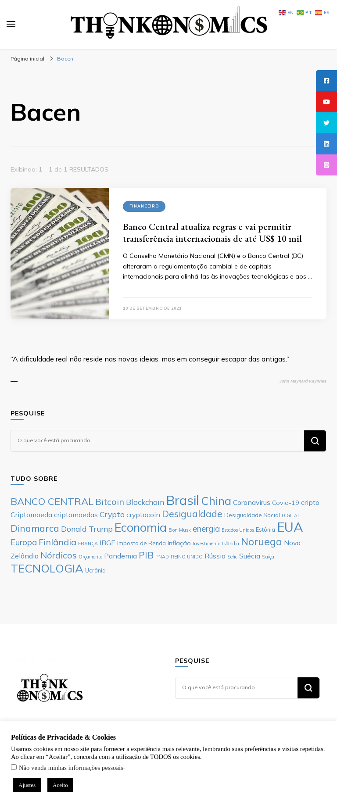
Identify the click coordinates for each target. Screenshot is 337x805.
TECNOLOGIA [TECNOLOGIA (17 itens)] (47, 568)
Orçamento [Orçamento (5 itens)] (90, 557)
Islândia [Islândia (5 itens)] (230, 543)
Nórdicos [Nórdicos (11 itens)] (58, 555)
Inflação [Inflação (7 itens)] (179, 543)
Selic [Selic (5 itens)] (232, 557)
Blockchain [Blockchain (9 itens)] (145, 502)
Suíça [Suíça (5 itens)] (268, 557)
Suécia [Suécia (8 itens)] (249, 555)
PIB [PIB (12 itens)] (146, 555)
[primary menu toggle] (11, 24)
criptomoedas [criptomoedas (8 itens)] (76, 514)
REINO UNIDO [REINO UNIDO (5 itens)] (187, 557)
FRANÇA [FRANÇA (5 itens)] (88, 543)
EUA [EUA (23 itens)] (290, 527)
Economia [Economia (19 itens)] (141, 527)
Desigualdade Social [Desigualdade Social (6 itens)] (252, 515)
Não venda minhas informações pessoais (71, 767)
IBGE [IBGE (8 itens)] (107, 542)
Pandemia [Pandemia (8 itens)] (120, 555)
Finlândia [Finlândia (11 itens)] (57, 542)
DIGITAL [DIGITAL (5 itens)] (291, 515)
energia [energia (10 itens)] (206, 528)
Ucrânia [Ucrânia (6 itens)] (95, 570)
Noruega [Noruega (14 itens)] (261, 541)
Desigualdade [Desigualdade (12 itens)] (192, 513)
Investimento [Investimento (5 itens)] (206, 543)
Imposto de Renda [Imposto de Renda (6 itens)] (141, 543)
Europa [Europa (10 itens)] (24, 542)
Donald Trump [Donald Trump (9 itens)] (87, 528)
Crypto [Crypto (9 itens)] (112, 514)
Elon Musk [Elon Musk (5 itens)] (179, 530)
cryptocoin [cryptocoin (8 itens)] (143, 514)
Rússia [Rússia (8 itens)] (215, 555)
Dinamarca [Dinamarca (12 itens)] (35, 528)
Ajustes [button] (27, 785)
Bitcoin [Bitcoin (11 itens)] (109, 501)
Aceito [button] (60, 785)
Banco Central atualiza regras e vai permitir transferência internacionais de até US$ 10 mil (212, 232)
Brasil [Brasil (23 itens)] (182, 500)
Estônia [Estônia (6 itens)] (265, 529)
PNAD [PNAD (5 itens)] (162, 557)
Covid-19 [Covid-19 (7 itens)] (285, 503)
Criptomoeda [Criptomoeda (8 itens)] (31, 514)
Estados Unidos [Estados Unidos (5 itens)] (238, 530)
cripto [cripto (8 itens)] (310, 502)
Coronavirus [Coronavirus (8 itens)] (251, 502)
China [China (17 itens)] (216, 501)
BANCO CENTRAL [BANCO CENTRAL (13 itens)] (52, 501)
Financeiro (144, 206)
